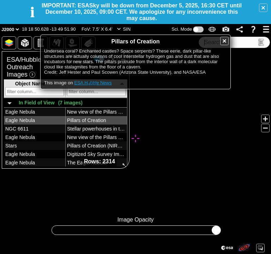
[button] (263, 8)
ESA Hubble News (93, 82)
